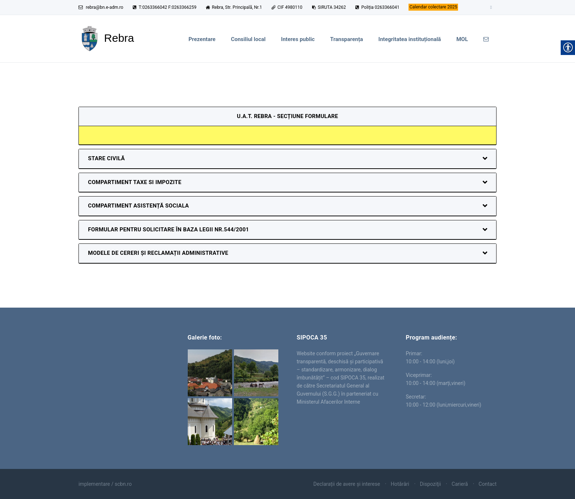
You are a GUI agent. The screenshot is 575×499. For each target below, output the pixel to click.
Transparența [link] (346, 39)
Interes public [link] (298, 39)
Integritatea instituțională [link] (409, 39)
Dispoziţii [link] (430, 484)
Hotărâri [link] (400, 484)
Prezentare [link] (202, 39)
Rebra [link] (123, 360)
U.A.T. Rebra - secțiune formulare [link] (287, 116)
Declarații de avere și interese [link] (347, 484)
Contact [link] (488, 484)
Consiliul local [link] (248, 39)
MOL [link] (462, 39)
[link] (433, 7)
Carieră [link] (460, 484)
